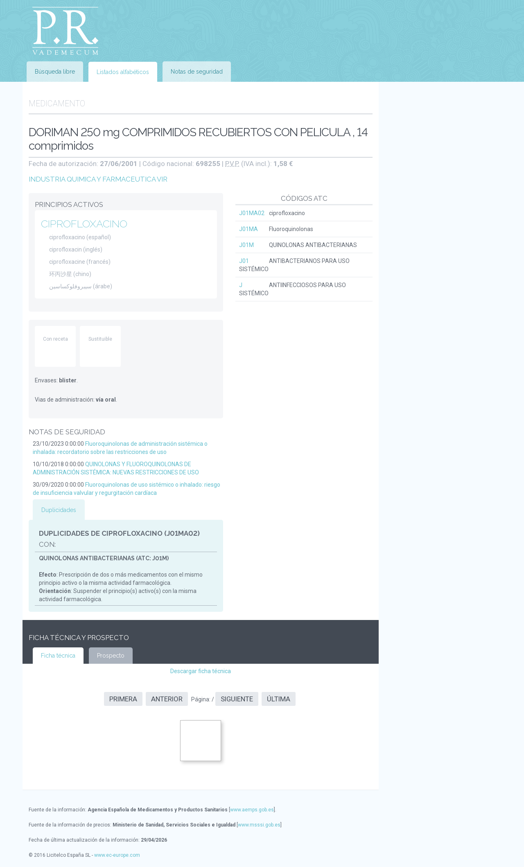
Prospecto (110, 655)
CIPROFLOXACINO (84, 224)
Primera (123, 699)
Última (278, 699)
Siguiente (237, 699)
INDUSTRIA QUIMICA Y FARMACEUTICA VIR (98, 179)
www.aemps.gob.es (252, 810)
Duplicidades (58, 510)
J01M (246, 245)
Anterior (167, 699)
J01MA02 (251, 213)
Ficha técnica (58, 655)
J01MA (248, 229)
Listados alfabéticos (123, 72)
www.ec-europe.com (117, 855)
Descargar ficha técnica (200, 671)
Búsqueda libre (55, 71)
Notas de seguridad (197, 71)
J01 (244, 261)
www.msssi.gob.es (259, 825)
